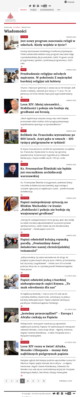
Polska (24, 37)
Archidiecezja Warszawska (41, 394)
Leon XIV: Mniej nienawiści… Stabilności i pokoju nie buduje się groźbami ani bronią (44, 108)
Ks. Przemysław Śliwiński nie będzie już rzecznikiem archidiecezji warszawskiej (45, 172)
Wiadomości (15, 31)
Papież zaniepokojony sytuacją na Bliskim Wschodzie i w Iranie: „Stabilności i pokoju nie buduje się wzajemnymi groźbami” (45, 208)
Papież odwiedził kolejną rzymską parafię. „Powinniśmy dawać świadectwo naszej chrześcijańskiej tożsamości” (45, 245)
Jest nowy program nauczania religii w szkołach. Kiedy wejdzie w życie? (47, 43)
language (70, 2)
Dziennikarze (47, 9)
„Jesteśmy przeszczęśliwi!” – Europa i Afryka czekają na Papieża (46, 315)
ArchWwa (16, 27)
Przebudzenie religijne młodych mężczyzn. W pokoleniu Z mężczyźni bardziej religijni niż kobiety (46, 77)
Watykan (24, 100)
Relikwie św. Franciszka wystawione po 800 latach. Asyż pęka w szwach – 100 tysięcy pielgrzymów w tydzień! (47, 138)
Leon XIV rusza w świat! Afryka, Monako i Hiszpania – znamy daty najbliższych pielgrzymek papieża (44, 350)
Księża (33, 9)
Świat (23, 69)
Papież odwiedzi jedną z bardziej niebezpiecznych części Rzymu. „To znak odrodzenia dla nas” (45, 283)
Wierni (23, 9)
